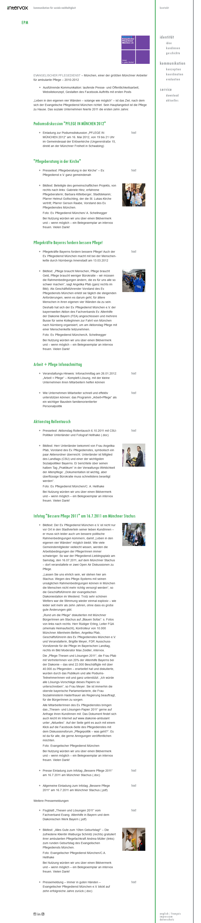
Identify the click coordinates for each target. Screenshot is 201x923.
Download (172, 95)
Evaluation (173, 79)
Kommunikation (173, 64)
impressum (166, 916)
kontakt (164, 8)
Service (166, 90)
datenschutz (167, 919)
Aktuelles (172, 100)
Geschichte (173, 53)
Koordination (174, 74)
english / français (170, 914)
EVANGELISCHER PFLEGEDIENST (57, 75)
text (133, 133)
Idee (169, 43)
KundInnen (173, 48)
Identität (167, 37)
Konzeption (173, 69)
